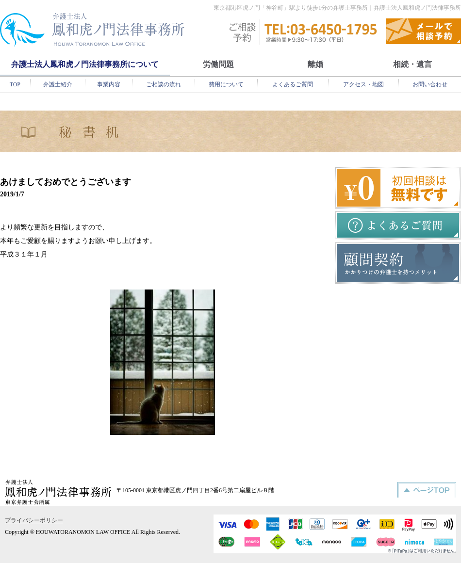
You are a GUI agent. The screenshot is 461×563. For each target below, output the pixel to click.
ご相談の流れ (163, 84)
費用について (226, 84)
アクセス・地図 (363, 84)
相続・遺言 (412, 64)
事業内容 (108, 84)
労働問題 (218, 64)
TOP (15, 84)
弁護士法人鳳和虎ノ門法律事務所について (85, 64)
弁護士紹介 (57, 84)
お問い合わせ (429, 84)
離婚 (315, 64)
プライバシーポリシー (34, 520)
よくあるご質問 (292, 84)
